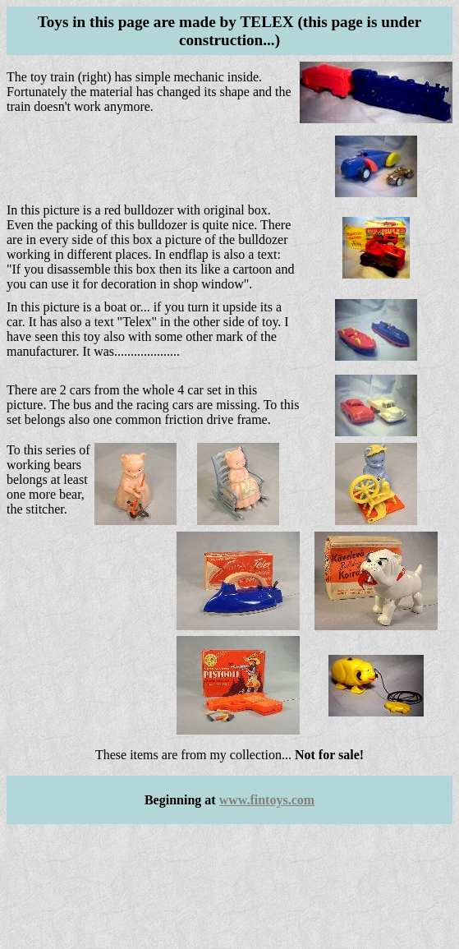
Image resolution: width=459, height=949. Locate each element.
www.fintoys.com (266, 800)
